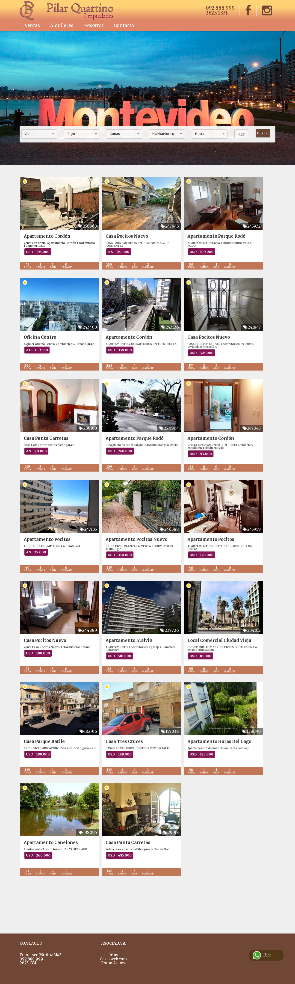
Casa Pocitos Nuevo (132, 236)
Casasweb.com (113, 959)
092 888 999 (220, 8)
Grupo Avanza (113, 962)
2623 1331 (217, 13)
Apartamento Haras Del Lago (231, 776)
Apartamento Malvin (134, 668)
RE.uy (113, 955)
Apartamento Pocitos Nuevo (142, 560)
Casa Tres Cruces (130, 776)
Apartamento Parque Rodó (228, 236)
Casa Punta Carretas (46, 452)
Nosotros (93, 25)
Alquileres (61, 25)
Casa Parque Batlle (44, 776)
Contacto (124, 25)
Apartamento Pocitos (47, 560)
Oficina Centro (40, 344)
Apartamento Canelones (51, 885)
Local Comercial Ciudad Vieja (231, 668)
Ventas (32, 25)
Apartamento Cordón (47, 236)
